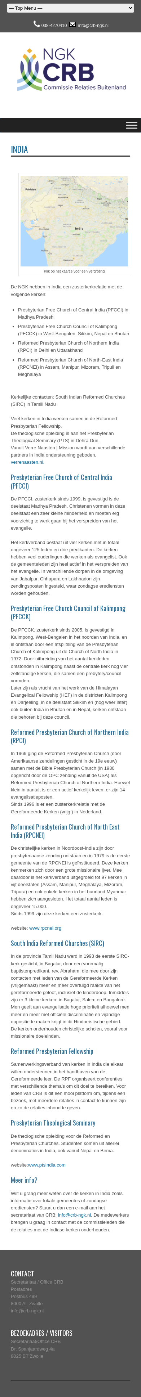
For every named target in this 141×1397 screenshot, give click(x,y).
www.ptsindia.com (47, 1165)
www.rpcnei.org (45, 928)
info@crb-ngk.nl (93, 25)
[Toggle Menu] (131, 125)
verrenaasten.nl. (27, 462)
